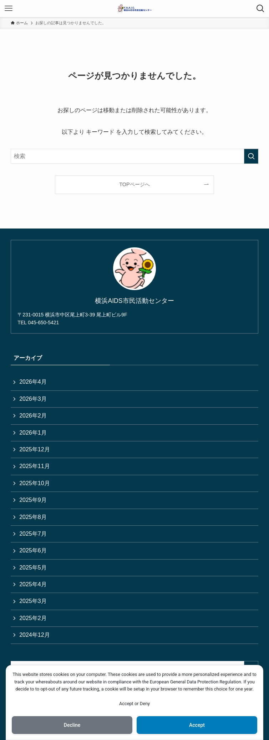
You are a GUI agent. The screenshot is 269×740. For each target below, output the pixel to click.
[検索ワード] (134, 156)
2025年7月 (33, 534)
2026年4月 (33, 382)
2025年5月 (33, 568)
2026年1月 (33, 433)
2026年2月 (33, 416)
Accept (197, 725)
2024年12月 (34, 635)
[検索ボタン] (260, 8)
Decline (72, 725)
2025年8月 (33, 517)
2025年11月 (34, 466)
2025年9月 (33, 500)
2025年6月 (33, 550)
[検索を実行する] (251, 156)
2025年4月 (33, 584)
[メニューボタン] (8, 8)
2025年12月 (34, 449)
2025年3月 (33, 601)
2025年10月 (34, 483)
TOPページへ (134, 184)
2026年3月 (33, 399)
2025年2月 (33, 618)
